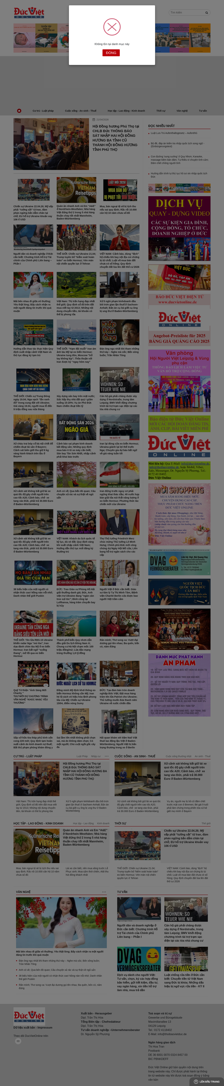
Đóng (111, 53)
